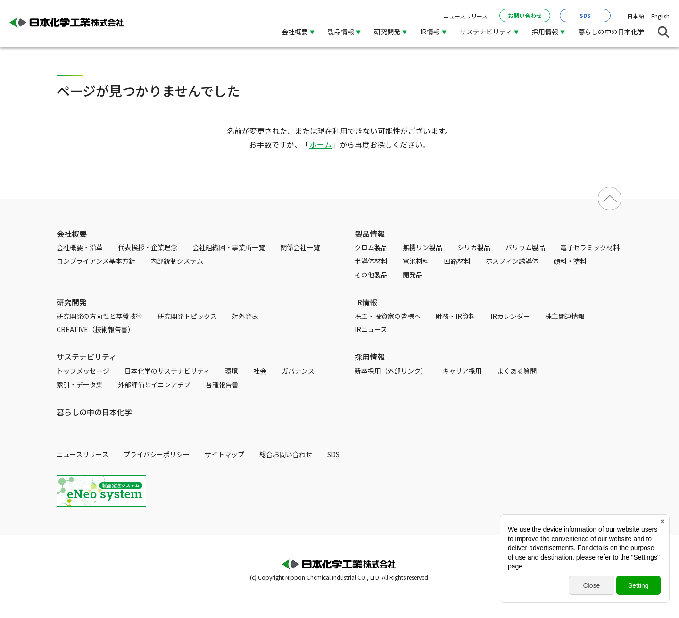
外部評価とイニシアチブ (154, 384)
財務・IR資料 (455, 316)
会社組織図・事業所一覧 (228, 247)
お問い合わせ (525, 15)
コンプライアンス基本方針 (96, 261)
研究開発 (387, 31)
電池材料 (416, 261)
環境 (231, 371)
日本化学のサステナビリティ (167, 371)
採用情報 (545, 31)
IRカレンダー (510, 316)
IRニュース (371, 329)
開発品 (412, 274)
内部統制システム (176, 261)
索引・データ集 (80, 384)
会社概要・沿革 (80, 247)
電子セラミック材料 (590, 247)
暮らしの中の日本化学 (611, 31)
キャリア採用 (462, 371)
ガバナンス (298, 371)
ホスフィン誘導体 (512, 261)
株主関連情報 (565, 316)
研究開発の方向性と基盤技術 (99, 316)
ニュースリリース (465, 16)
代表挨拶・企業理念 (147, 247)
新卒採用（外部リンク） (391, 371)
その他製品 (371, 274)
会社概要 (295, 31)
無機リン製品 (422, 247)
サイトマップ (224, 454)
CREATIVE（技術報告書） (95, 329)
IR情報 (430, 31)
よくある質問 (517, 371)
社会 (259, 371)
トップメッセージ (83, 371)
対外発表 (245, 316)
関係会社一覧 (300, 247)
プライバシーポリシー (157, 454)
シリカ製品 (473, 247)
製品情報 (341, 31)
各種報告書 (222, 384)
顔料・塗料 (570, 261)
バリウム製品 (525, 247)
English (660, 16)
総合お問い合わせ (285, 454)
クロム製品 (371, 247)
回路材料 (457, 261)
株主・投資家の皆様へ (388, 316)
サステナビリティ (486, 31)
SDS (585, 15)
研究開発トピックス (187, 316)
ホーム (320, 144)
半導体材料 (371, 261)
